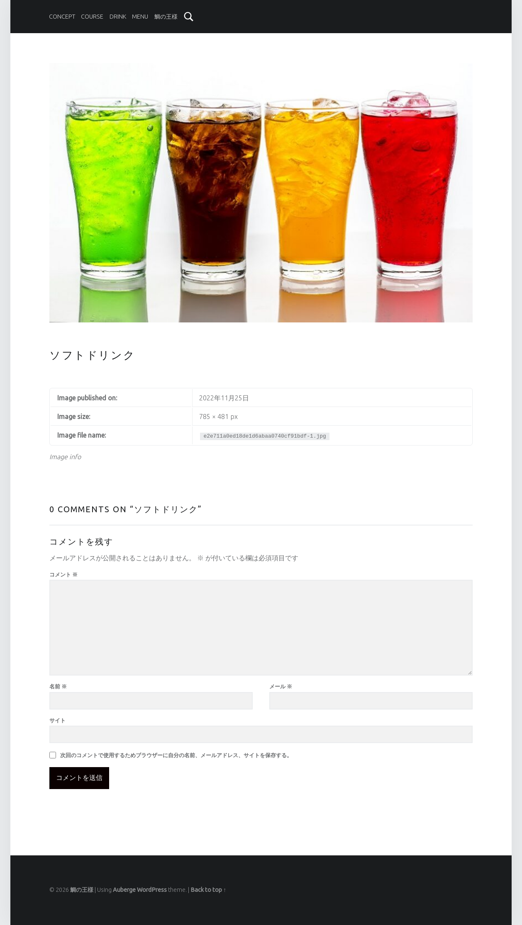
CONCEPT (62, 16)
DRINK (118, 16)
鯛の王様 (166, 16)
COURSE (92, 16)
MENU (140, 16)
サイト (57, 720)
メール (280, 686)
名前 (58, 686)
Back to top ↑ (208, 889)
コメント (63, 574)
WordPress (152, 889)
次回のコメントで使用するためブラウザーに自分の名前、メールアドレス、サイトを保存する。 (176, 755)
